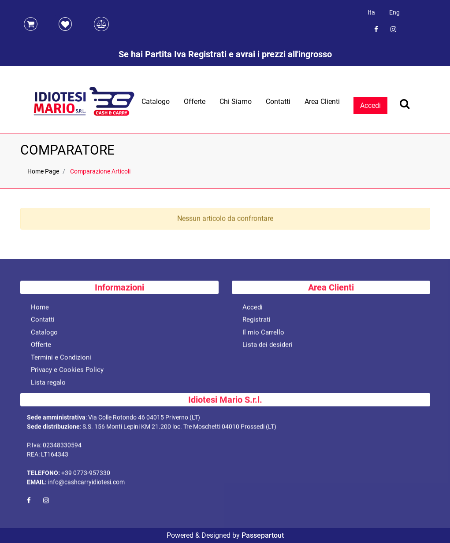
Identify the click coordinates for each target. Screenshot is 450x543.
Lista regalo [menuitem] (48, 384)
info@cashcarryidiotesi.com (86, 483)
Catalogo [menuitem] (155, 101)
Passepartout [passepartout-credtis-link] (263, 535)
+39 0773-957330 (85, 474)
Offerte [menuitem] (194, 101)
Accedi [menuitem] (252, 309)
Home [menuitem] (40, 309)
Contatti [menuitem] (278, 101)
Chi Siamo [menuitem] (235, 101)
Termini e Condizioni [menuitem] (61, 359)
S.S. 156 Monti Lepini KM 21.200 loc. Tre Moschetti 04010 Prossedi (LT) (179, 428)
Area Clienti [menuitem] (322, 101)
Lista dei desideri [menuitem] (267, 346)
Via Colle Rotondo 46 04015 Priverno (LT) (144, 418)
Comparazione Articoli (100, 171)
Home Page (43, 171)
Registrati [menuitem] (256, 321)
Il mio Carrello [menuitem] (263, 334)
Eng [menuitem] (394, 12)
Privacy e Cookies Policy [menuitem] (67, 371)
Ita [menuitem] (371, 12)
